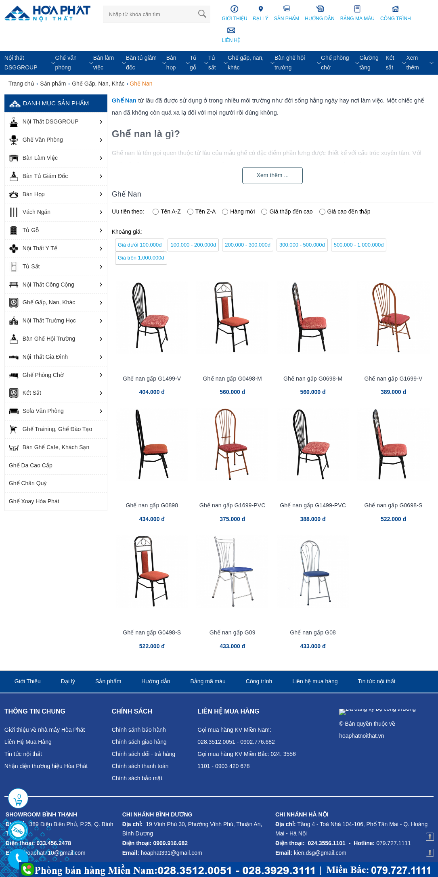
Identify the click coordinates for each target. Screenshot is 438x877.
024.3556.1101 (326, 843)
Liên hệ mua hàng (314, 681)
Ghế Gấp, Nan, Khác (42, 303)
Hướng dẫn (155, 681)
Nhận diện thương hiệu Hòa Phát (46, 766)
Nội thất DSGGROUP (21, 62)
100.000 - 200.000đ (193, 245)
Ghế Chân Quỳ (28, 483)
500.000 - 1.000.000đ (359, 245)
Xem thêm (412, 62)
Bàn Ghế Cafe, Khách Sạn (49, 447)
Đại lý (68, 681)
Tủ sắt (212, 62)
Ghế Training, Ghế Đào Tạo (50, 429)
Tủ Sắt (24, 267)
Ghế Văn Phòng (36, 140)
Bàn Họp (27, 194)
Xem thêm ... (273, 175)
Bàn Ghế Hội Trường (42, 339)
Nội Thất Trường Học (42, 321)
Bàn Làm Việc (33, 158)
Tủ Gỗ (24, 230)
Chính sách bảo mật (137, 778)
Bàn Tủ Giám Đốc (38, 176)
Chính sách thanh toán (140, 766)
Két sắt (390, 62)
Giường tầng (369, 62)
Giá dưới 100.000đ (140, 245)
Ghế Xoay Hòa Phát (34, 501)
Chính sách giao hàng (139, 742)
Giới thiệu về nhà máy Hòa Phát (44, 729)
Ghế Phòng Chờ (36, 375)
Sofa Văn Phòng (36, 411)
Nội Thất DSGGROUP (44, 122)
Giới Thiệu (28, 681)
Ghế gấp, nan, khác (246, 62)
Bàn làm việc (103, 62)
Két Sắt (25, 393)
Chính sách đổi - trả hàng (144, 754)
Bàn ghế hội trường (290, 62)
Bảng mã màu (207, 681)
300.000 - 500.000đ (302, 245)
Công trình (259, 681)
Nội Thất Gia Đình (38, 357)
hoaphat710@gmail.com (55, 853)
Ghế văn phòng (66, 62)
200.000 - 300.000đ (247, 245)
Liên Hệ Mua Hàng (28, 742)
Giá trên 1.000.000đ (141, 258)
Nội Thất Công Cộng (41, 285)
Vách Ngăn (29, 212)
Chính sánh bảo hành (139, 729)
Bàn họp (171, 62)
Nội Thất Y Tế (33, 248)
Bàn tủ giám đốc (141, 62)
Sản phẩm (108, 681)
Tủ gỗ (193, 62)
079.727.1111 (393, 843)
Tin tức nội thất (377, 681)
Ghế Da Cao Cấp (30, 465)
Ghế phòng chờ (335, 62)
